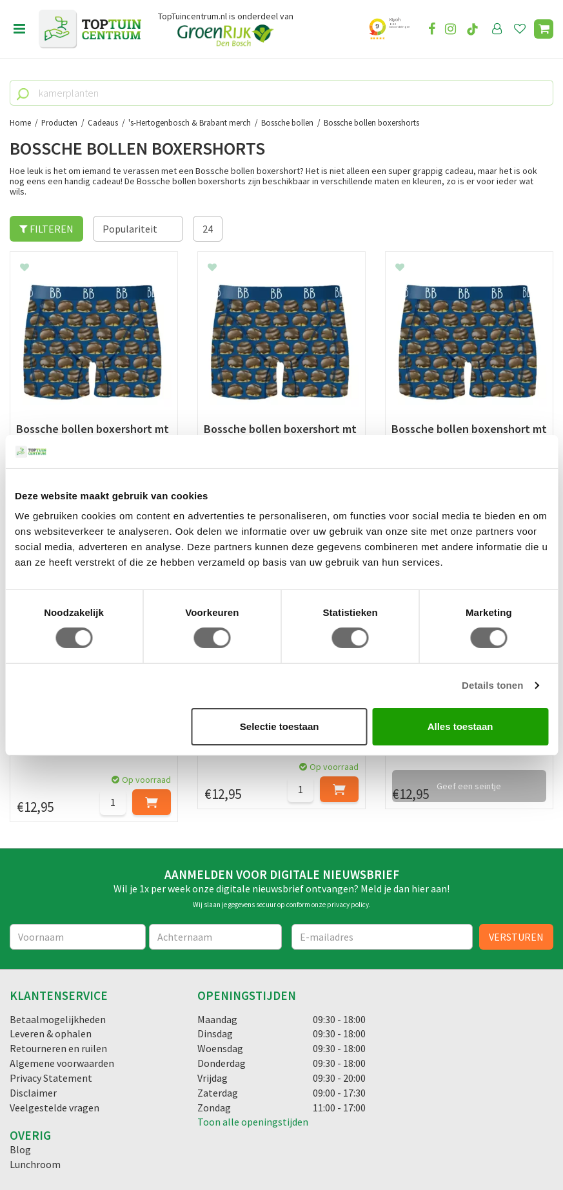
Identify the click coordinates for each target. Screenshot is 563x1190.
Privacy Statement (51, 756)
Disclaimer (33, 771)
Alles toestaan (460, 726)
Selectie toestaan (279, 726)
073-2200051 (53, 1006)
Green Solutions (277, 1144)
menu (19, 29)
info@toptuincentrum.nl (81, 1045)
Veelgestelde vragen (54, 786)
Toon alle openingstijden (252, 800)
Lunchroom (35, 842)
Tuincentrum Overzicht (359, 1144)
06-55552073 (53, 1025)
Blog (20, 827)
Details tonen (492, 685)
